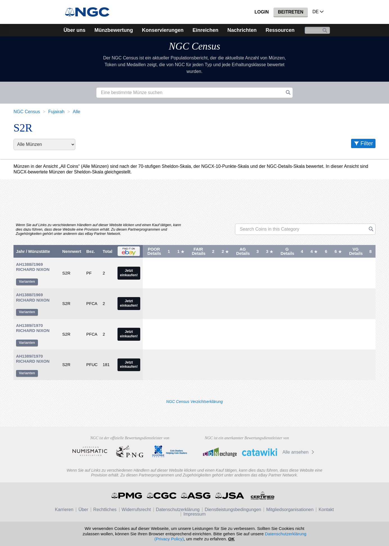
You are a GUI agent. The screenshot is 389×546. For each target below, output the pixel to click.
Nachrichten (242, 30)
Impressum (194, 514)
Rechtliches (105, 509)
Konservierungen (163, 30)
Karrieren (64, 509)
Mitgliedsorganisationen (289, 509)
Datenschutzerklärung (178, 509)
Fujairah (56, 111)
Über (83, 509)
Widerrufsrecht (136, 509)
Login (262, 12)
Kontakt (326, 509)
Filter (367, 143)
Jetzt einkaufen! (129, 273)
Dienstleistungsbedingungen (233, 509)
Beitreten (291, 12)
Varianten (27, 281)
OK (231, 538)
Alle (76, 111)
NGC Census (194, 46)
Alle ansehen (299, 452)
